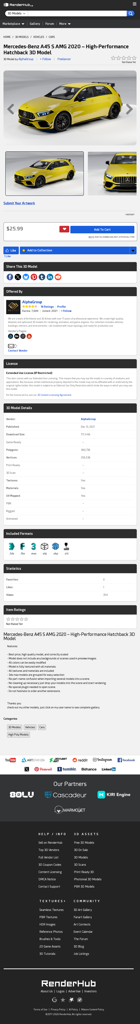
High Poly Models (18, 734)
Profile (61, 306)
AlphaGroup (26, 59)
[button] (134, 4)
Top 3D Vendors (48, 850)
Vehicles (30, 727)
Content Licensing (50, 872)
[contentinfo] (18, 13)
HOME (7, 37)
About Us (47, 991)
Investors (90, 991)
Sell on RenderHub (50, 842)
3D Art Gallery (83, 910)
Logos (61, 991)
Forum (49, 23)
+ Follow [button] (45, 59)
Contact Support (49, 886)
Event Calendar (83, 931)
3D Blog (79, 946)
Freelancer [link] (64, 59)
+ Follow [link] (66, 310)
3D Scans (80, 864)
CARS (52, 37)
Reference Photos (51, 931)
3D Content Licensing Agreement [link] (54, 395)
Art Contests (82, 924)
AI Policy (73, 1009)
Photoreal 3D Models (88, 879)
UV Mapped (13, 495)
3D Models (14, 727)
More (65, 23)
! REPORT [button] (130, 214)
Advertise (74, 991)
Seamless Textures (51, 910)
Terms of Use (40, 1009)
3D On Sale (81, 850)
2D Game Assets (50, 946)
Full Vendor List (48, 857)
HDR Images (47, 924)
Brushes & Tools (50, 939)
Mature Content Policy (92, 1009)
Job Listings (81, 954)
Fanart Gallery (83, 917)
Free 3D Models (84, 842)
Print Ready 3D (84, 872)
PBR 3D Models (84, 886)
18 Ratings (47, 306)
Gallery (35, 23)
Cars (42, 727)
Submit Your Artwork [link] (19, 203)
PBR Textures (48, 917)
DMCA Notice (47, 879)
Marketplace (13, 23)
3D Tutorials (47, 954)
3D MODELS (22, 37)
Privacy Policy (58, 1009)
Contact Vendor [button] (18, 350)
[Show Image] (44, 173)
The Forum (81, 939)
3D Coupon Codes (49, 864)
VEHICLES (38, 37)
